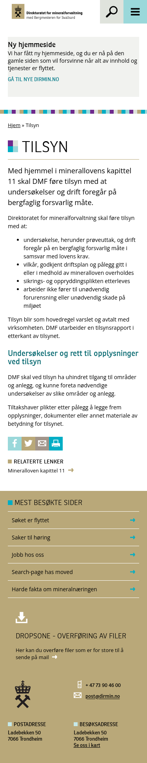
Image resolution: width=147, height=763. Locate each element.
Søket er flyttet (30, 520)
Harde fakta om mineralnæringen (54, 589)
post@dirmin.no (102, 696)
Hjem (14, 125)
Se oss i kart (87, 745)
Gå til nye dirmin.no (33, 79)
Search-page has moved (42, 572)
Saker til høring (31, 537)
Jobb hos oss (28, 554)
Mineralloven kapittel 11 (36, 470)
